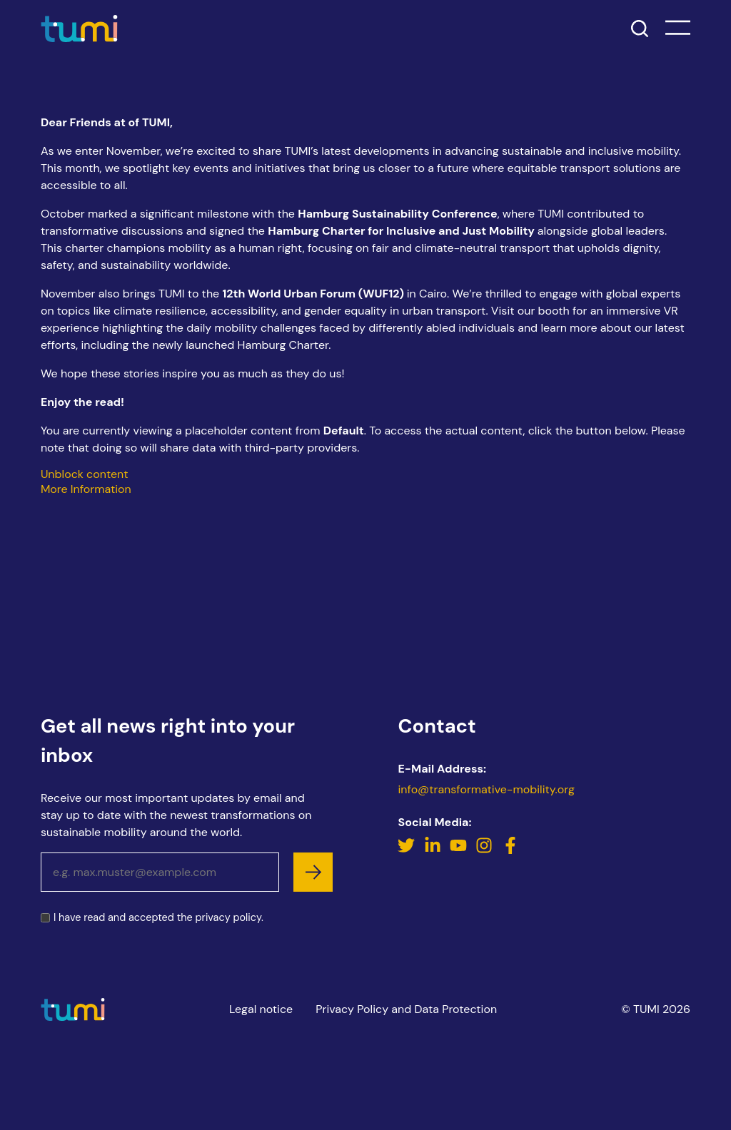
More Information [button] (86, 489)
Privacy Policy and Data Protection (406, 1009)
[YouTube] (460, 857)
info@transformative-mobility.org (486, 797)
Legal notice (261, 1009)
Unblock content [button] (84, 474)
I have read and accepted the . (158, 926)
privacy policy (228, 925)
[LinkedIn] (434, 857)
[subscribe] (313, 880)
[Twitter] (408, 857)
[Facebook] (510, 857)
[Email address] (160, 880)
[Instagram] (485, 857)
